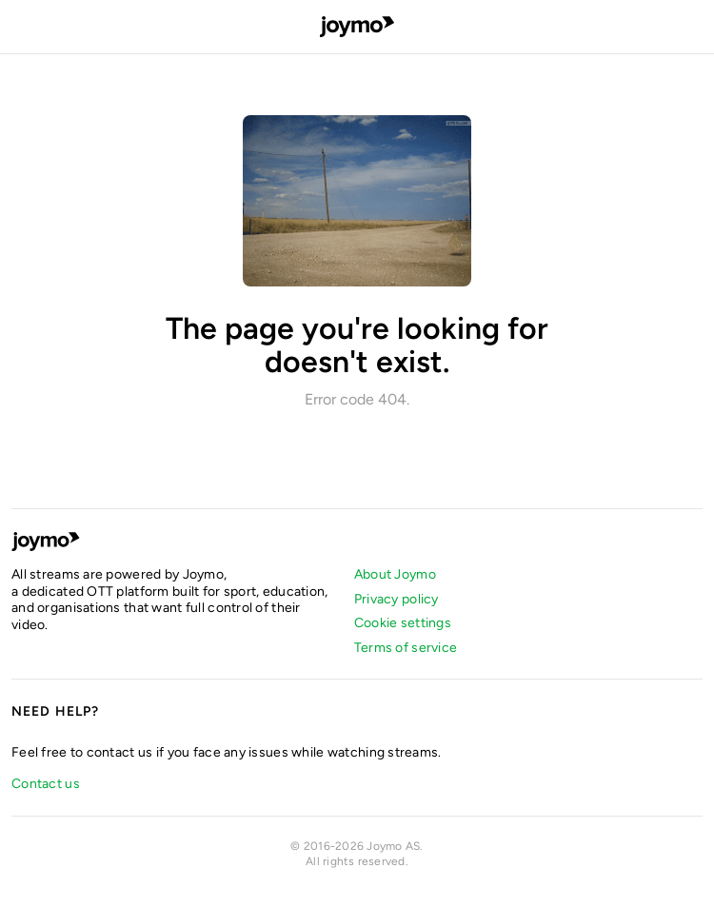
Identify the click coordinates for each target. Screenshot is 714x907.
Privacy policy (396, 599)
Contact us (45, 784)
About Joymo (395, 574)
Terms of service (405, 648)
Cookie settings (402, 623)
